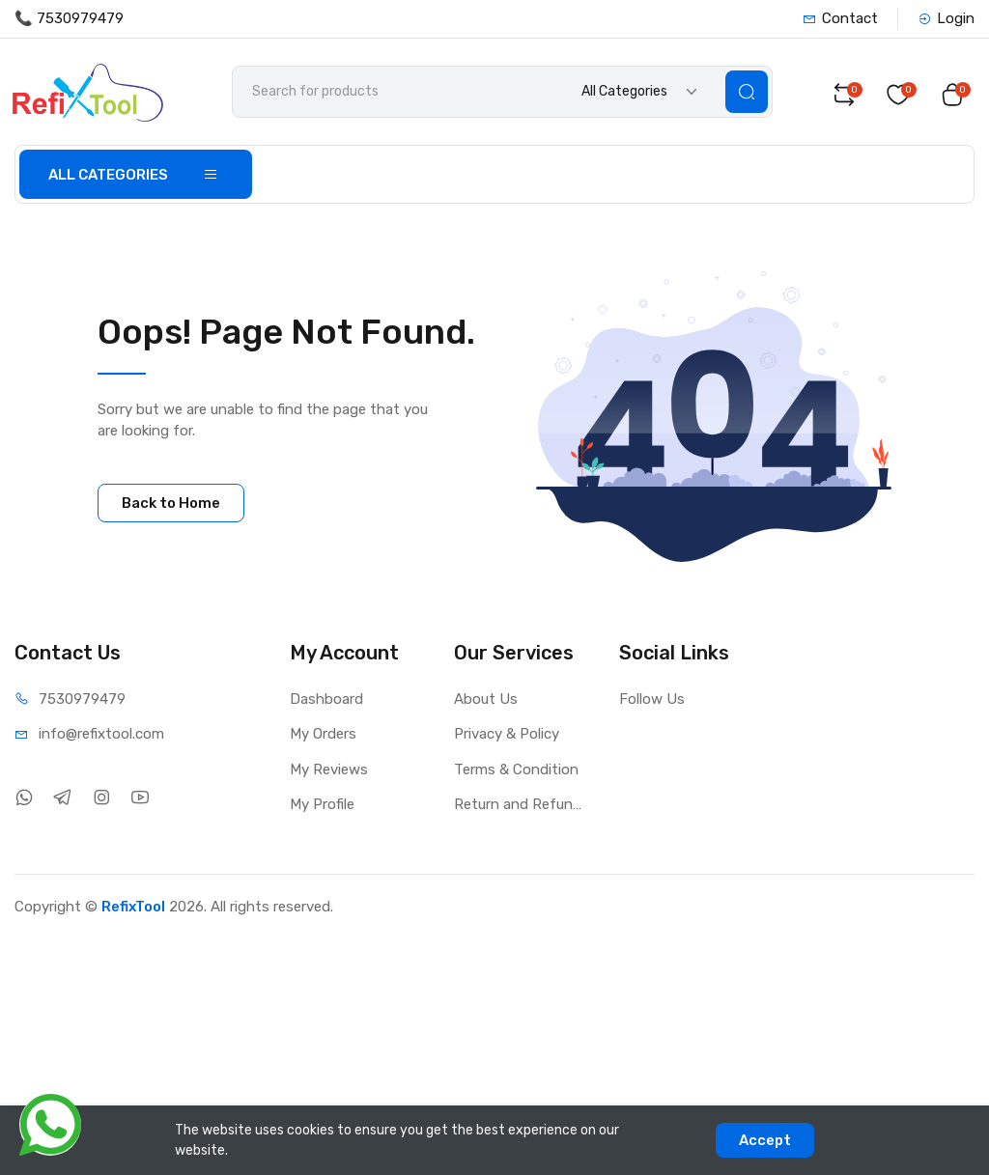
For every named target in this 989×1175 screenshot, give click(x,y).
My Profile (322, 808)
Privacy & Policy (506, 737)
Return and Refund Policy (522, 808)
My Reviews (329, 772)
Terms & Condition (516, 772)
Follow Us (652, 702)
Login (946, 18)
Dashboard (326, 702)
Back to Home (171, 506)
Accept (765, 1140)
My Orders (323, 737)
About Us (486, 702)
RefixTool (133, 909)
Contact (840, 18)
